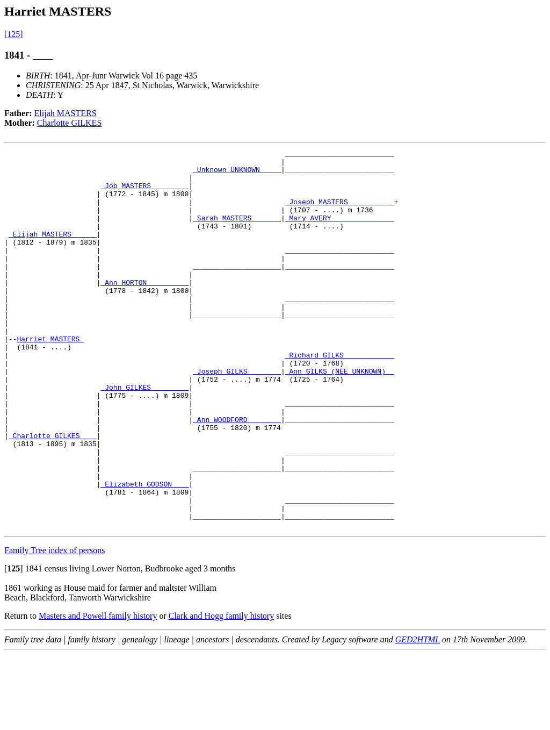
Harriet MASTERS (50, 377)
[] (13, 644)
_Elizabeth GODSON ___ (144, 551)
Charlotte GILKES (69, 122)
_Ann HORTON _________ (144, 309)
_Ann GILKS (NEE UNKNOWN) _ (339, 416)
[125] (13, 34)
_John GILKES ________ (144, 435)
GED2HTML (417, 715)
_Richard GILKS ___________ (339, 397)
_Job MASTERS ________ (144, 193)
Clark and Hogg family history (221, 691)
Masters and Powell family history (98, 691)
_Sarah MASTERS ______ (237, 232)
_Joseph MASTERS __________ (339, 213)
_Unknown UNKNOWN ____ (237, 174)
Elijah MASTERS (65, 113)
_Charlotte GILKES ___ (53, 493)
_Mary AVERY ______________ (339, 232)
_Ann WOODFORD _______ (237, 474)
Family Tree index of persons (54, 626)
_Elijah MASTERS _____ (53, 251)
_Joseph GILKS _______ (237, 416)
